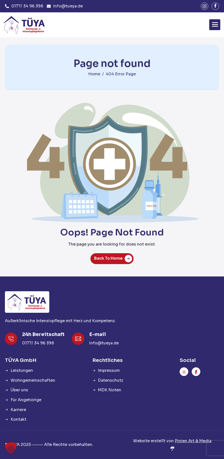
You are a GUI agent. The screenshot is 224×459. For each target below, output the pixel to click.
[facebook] (215, 6)
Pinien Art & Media (193, 440)
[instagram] (204, 6)
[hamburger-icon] (214, 24)
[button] (11, 448)
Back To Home (113, 258)
